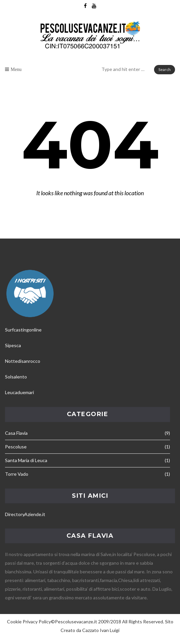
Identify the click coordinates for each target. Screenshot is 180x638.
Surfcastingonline (23, 329)
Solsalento (16, 376)
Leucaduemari (19, 392)
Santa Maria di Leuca (26, 460)
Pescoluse (16, 446)
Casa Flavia (16, 433)
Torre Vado (16, 474)
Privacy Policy (37, 621)
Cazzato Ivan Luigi (100, 630)
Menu (16, 69)
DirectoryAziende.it (25, 514)
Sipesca (13, 345)
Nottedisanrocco (22, 361)
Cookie (14, 621)
